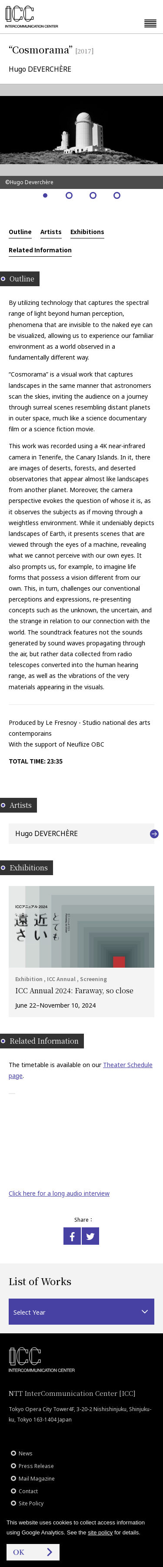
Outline (20, 231)
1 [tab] (46, 196)
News (26, 1453)
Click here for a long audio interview (59, 1193)
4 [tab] (117, 196)
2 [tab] (70, 196)
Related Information (40, 249)
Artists (51, 231)
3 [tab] (94, 196)
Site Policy (31, 1503)
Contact (28, 1491)
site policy (100, 1532)
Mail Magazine (37, 1478)
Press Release (36, 1466)
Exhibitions (87, 231)
